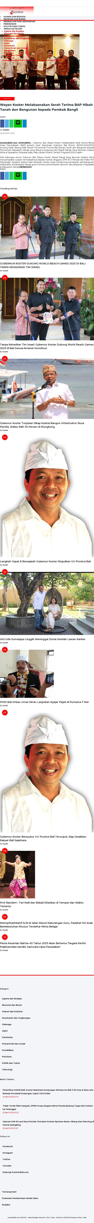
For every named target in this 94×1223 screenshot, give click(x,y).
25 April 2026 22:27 (11, 1097)
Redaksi (6, 1205)
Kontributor (35, 60)
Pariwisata (9, 45)
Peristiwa (9, 53)
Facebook (7, 1146)
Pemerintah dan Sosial (15, 48)
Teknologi (9, 58)
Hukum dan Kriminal (14, 36)
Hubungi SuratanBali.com (15, 60)
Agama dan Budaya (14, 31)
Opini (7, 43)
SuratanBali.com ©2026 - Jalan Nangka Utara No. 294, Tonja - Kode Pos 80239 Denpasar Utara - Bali (47, 1217)
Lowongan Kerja (50, 60)
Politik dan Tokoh (13, 55)
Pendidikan (10, 50)
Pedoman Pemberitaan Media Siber (20, 1198)
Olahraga (8, 41)
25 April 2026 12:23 (10, 1128)
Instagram (7, 1153)
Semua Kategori (13, 29)
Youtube (6, 1166)
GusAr (6, 130)
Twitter (6, 1159)
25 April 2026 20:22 (11, 1112)
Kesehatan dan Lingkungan (19, 21)
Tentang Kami (9, 1192)
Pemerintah (7, 98)
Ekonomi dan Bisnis (14, 33)
